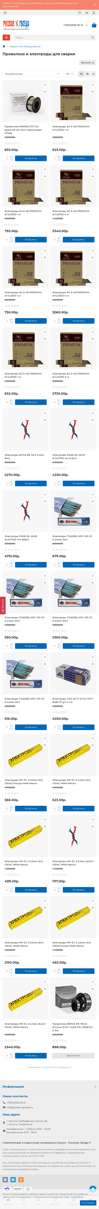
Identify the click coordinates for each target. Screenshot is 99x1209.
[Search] (55, 37)
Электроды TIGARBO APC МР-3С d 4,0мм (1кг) (25, 700)
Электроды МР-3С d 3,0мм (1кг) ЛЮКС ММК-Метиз (24, 863)
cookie (34, 1162)
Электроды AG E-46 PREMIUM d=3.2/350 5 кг (70, 294)
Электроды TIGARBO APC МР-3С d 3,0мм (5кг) (72, 619)
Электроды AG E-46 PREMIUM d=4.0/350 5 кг (70, 375)
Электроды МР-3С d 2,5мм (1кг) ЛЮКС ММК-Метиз (71, 782)
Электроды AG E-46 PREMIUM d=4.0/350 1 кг (23, 375)
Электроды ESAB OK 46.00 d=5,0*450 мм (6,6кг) (21, 538)
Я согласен (88, 1203)
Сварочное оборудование (25, 46)
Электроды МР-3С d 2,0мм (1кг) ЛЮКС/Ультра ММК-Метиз (24, 782)
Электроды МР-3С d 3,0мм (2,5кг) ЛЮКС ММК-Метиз (72, 863)
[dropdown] (5, 13)
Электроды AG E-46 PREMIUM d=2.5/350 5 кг (70, 213)
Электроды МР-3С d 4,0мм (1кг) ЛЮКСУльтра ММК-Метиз (71, 944)
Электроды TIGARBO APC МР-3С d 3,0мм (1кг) (25, 619)
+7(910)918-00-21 (73, 25)
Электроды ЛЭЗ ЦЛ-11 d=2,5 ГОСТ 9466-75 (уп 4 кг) (72, 700)
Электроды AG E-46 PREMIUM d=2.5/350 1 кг (23, 213)
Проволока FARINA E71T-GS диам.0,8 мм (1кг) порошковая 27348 (23, 129)
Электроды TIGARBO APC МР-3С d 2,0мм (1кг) (72, 538)
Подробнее (77, 1197)
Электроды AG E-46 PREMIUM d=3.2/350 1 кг (23, 294)
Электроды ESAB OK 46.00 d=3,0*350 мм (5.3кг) (68, 456)
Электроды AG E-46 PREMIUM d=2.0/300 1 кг (70, 128)
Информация (49, 1086)
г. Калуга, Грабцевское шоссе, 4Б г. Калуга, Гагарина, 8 (26, 1123)
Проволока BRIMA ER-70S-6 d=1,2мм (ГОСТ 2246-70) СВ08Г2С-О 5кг (73, 1027)
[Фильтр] (3, 605)
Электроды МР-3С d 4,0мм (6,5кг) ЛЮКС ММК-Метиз (25, 1025)
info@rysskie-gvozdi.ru (19, 1107)
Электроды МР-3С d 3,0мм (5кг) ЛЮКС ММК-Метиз (24, 944)
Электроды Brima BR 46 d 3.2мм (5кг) (24, 456)
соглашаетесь (84, 1166)
